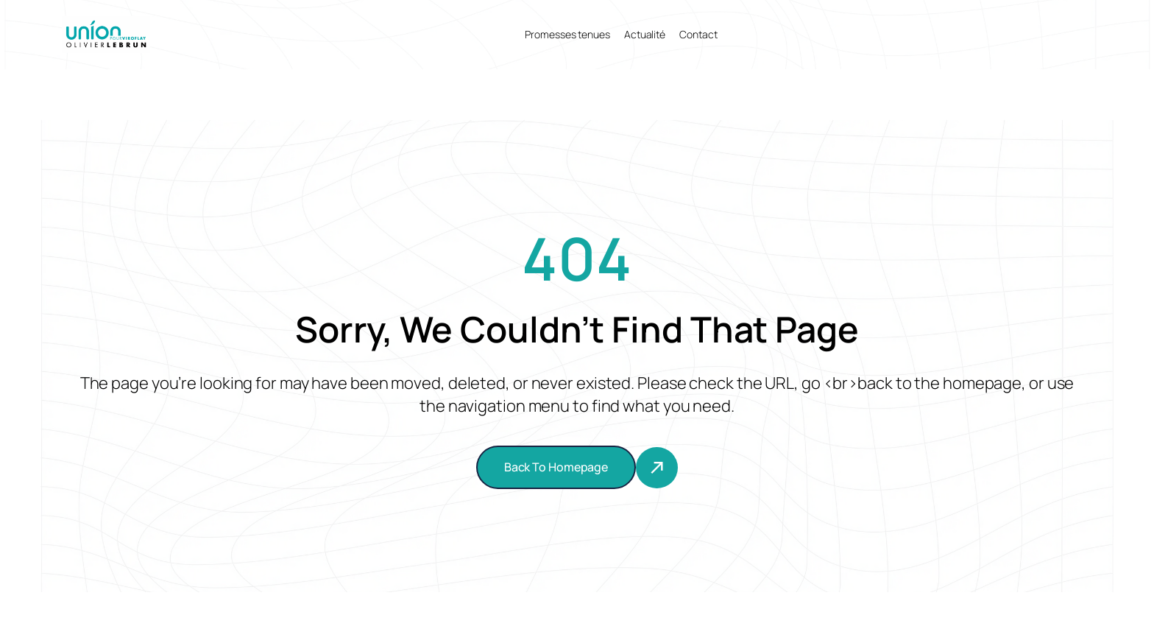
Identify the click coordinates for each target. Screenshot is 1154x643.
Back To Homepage (556, 467)
